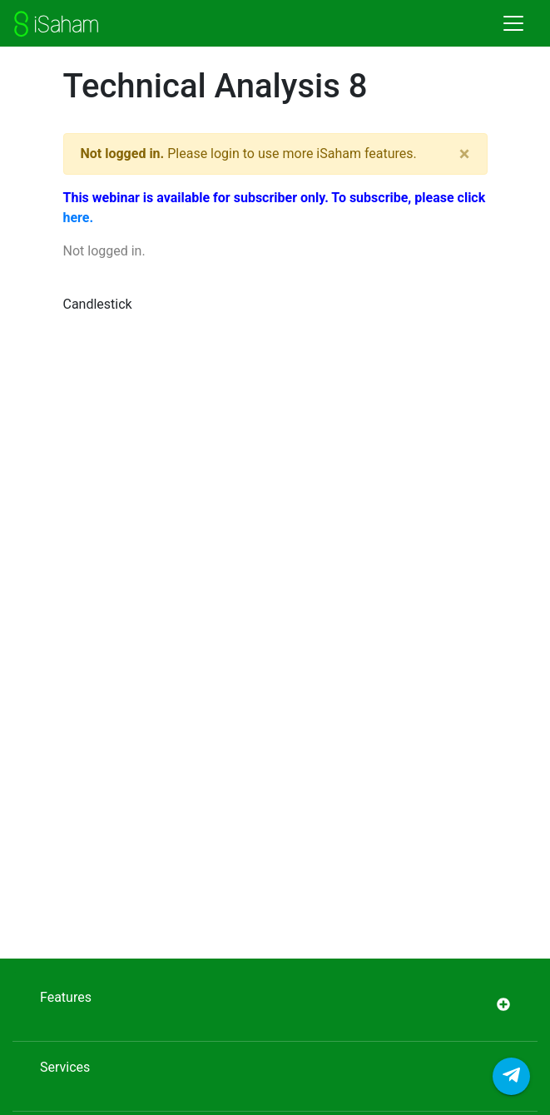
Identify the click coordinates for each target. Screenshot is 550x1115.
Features (275, 1006)
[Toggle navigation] (513, 23)
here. (78, 217)
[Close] (465, 154)
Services (275, 1076)
